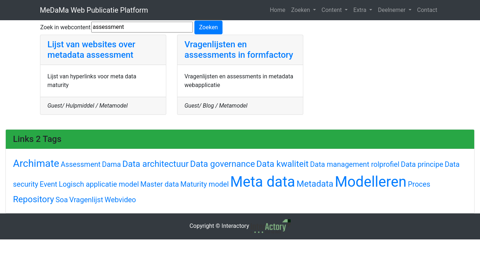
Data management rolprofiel (355, 164)
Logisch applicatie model (99, 184)
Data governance (222, 164)
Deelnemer (392, 9)
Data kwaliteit (282, 164)
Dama (111, 164)
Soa (62, 199)
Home (277, 9)
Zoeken (301, 9)
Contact (427, 9)
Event (48, 184)
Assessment (81, 164)
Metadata (314, 184)
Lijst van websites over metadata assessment (92, 49)
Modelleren (370, 181)
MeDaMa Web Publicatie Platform (94, 10)
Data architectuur (155, 164)
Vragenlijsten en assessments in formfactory (239, 49)
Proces (419, 184)
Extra (360, 9)
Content (332, 9)
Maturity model (204, 184)
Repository (33, 199)
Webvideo (120, 199)
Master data (159, 184)
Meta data (262, 181)
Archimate (36, 163)
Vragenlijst (86, 199)
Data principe (422, 164)
